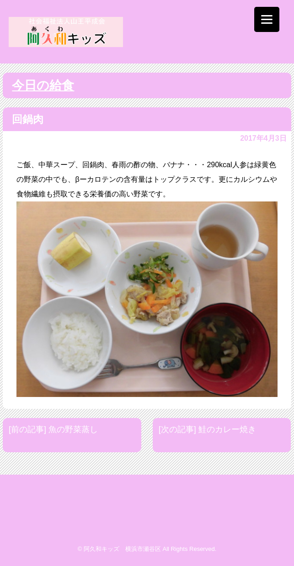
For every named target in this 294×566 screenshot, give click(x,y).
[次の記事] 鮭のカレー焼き (207, 429)
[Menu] (266, 19)
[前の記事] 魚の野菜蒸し (53, 429)
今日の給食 (43, 85)
